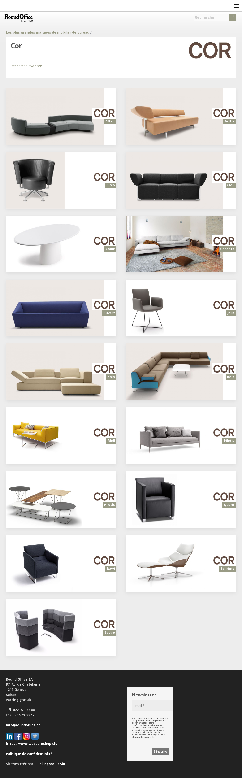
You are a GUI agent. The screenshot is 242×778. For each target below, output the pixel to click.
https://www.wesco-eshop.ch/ (32, 743)
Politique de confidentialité (29, 754)
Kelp (230, 376)
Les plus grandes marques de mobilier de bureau (47, 32)
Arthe (229, 121)
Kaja (111, 376)
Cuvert (109, 313)
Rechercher (205, 17)
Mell (111, 440)
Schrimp (227, 568)
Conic (110, 249)
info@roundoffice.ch (23, 725)
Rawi (111, 568)
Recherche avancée (26, 66)
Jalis (230, 313)
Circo (110, 185)
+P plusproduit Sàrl (50, 763)
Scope (110, 632)
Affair (110, 121)
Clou (230, 185)
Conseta (227, 249)
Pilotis (229, 440)
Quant (229, 504)
